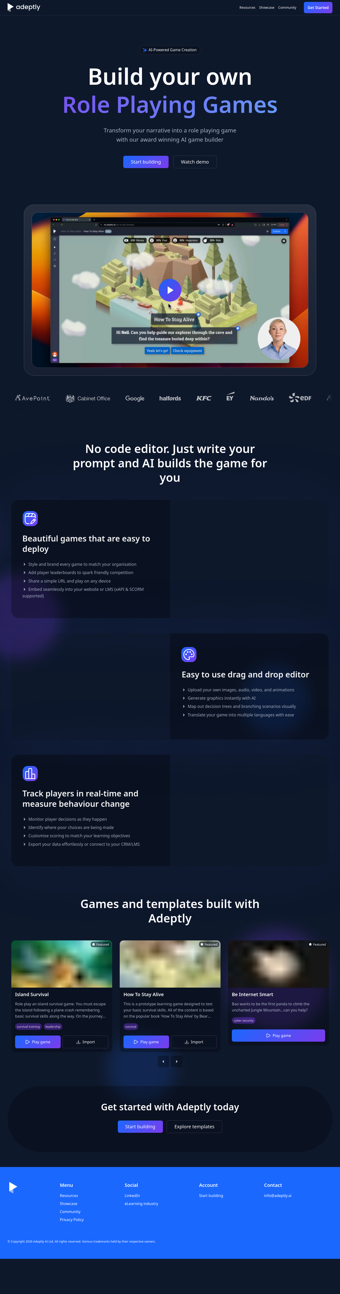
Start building (146, 162)
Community (282, 7)
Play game (37, 1077)
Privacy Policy (72, 1254)
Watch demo (195, 162)
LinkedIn (132, 1230)
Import (85, 1077)
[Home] (24, 7)
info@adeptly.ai (277, 1230)
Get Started (318, 7)
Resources (223, 7)
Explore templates (194, 1162)
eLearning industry (141, 1238)
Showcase (251, 7)
